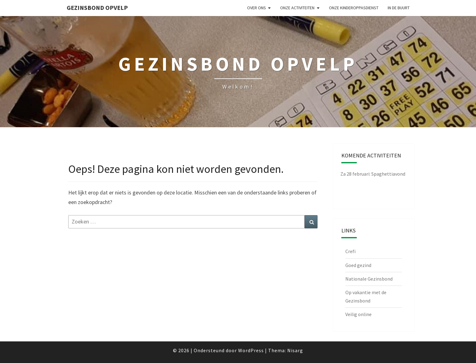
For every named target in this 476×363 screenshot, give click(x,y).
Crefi (350, 251)
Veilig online (358, 314)
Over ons (256, 7)
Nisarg (295, 350)
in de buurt (399, 7)
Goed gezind (358, 265)
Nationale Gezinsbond (369, 279)
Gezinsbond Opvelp (97, 7)
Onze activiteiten (297, 7)
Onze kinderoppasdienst (353, 7)
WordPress (251, 350)
